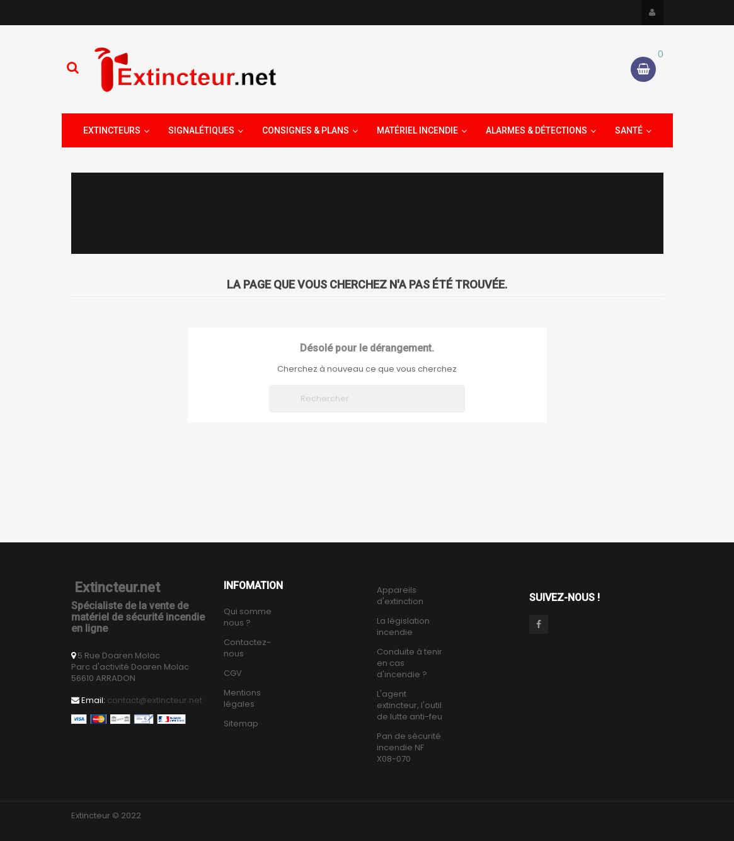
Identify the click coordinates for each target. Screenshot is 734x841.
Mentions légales (242, 698)
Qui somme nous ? (248, 617)
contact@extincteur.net (154, 700)
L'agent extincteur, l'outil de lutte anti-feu (409, 706)
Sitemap (241, 723)
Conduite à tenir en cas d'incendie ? (409, 663)
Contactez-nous (247, 648)
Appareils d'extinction (400, 596)
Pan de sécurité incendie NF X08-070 (409, 748)
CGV (233, 673)
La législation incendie (403, 626)
